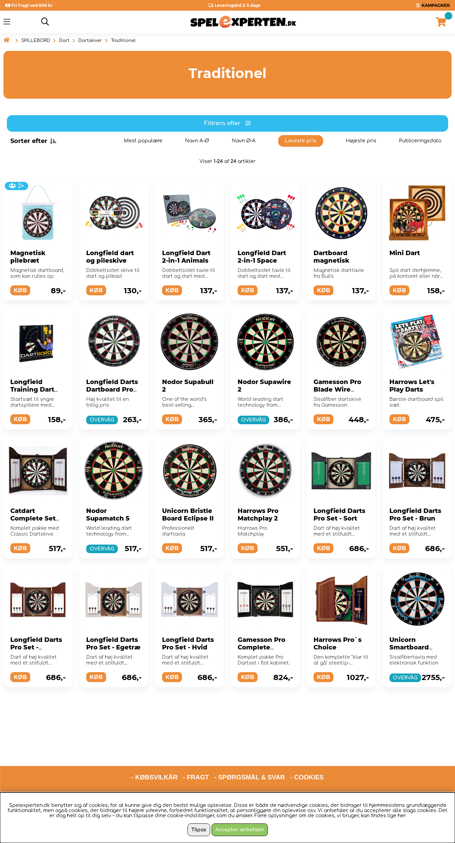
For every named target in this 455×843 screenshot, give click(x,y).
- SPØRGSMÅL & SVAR (249, 750)
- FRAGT (196, 750)
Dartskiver (90, 40)
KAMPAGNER (436, 5)
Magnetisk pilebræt (27, 256)
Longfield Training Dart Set (32, 389)
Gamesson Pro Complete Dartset (261, 647)
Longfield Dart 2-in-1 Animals (186, 256)
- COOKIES (306, 750)
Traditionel (123, 40)
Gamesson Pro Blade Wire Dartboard (337, 389)
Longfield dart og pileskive (110, 256)
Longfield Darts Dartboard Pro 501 (112, 389)
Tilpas (198, 829)
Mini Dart (404, 253)
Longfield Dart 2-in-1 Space (262, 256)
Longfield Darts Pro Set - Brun (415, 514)
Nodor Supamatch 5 (107, 514)
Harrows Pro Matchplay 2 (258, 514)
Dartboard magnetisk (331, 256)
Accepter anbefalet (239, 829)
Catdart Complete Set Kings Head (33, 518)
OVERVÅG (102, 420)
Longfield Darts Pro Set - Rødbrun (36, 647)
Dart (64, 40)
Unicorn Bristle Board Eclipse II (188, 514)
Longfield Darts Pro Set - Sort (339, 514)
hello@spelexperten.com (292, 767)
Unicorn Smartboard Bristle (409, 647)
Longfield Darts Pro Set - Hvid (188, 643)
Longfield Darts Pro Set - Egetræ (113, 643)
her (402, 815)
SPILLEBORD (35, 40)
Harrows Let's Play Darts (411, 385)
